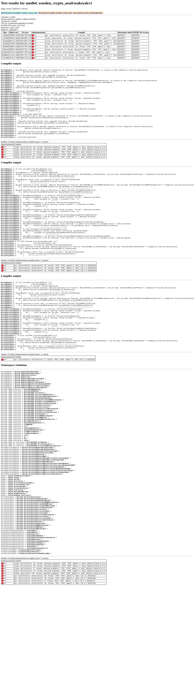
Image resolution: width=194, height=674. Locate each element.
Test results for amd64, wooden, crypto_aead (55, 13)
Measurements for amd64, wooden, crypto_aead (19, 13)
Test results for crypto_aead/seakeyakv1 (88, 13)
